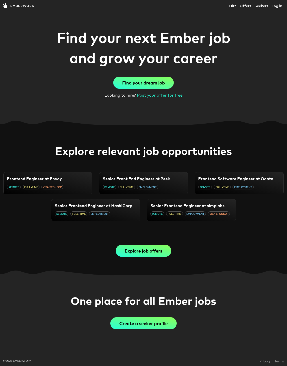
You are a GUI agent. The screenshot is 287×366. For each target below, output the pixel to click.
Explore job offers (143, 251)
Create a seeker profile (143, 323)
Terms (279, 361)
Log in (277, 5)
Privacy (265, 361)
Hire (233, 5)
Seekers (261, 5)
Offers (245, 5)
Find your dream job (143, 83)
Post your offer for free (160, 95)
